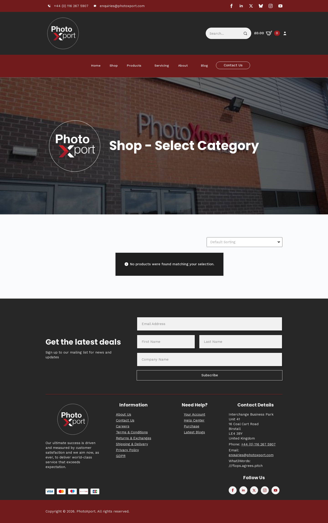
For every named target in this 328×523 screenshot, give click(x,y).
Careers (122, 426)
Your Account (194, 414)
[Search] (245, 33)
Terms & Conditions (132, 432)
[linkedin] (241, 6)
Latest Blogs (194, 432)
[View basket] (267, 33)
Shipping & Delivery (132, 444)
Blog (204, 65)
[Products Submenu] (145, 65)
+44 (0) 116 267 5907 (258, 444)
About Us (123, 414)
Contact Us (125, 420)
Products (134, 65)
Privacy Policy (127, 450)
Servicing (161, 65)
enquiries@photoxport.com (251, 455)
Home (95, 65)
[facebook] (231, 6)
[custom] (261, 6)
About (183, 65)
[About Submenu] (192, 65)
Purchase (191, 426)
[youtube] (280, 6)
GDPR (121, 456)
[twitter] (251, 6)
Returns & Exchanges (133, 438)
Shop (114, 65)
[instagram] (271, 6)
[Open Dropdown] (279, 242)
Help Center (194, 420)
